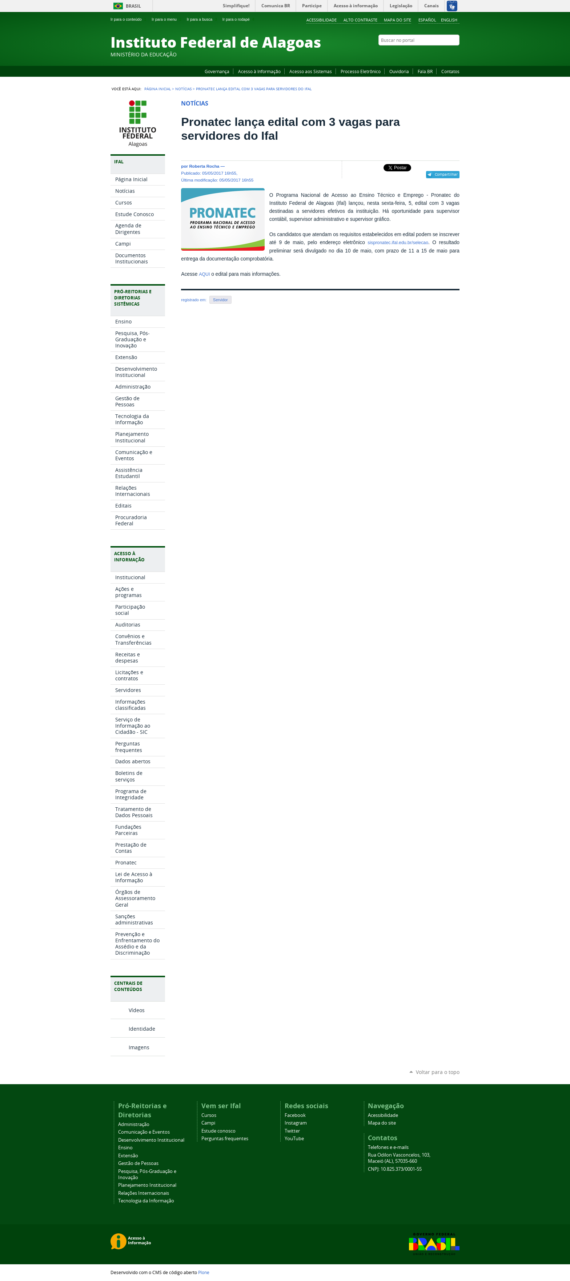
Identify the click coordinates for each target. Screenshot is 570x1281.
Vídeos (137, 1010)
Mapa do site (397, 20)
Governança (217, 71)
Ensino (125, 1148)
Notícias (183, 88)
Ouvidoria (399, 71)
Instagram (437, 54)
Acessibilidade (321, 20)
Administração (133, 1124)
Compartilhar (446, 174)
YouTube (428, 54)
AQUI (204, 274)
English (449, 20)
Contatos (450, 71)
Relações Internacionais (143, 1193)
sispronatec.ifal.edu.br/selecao (398, 242)
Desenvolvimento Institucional (151, 1140)
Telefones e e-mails (388, 1147)
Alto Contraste (360, 20)
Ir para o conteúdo (129, 19)
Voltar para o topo (437, 1072)
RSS (455, 54)
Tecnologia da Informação (146, 1201)
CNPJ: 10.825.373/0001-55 (395, 1169)
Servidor (220, 300)
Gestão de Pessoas (138, 1163)
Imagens (139, 1047)
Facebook (419, 54)
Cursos (208, 1115)
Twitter (446, 54)
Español (427, 20)
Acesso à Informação (259, 71)
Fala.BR (425, 71)
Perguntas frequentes (224, 1138)
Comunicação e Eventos (144, 1132)
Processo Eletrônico (361, 71)
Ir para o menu (167, 19)
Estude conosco (218, 1131)
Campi (208, 1123)
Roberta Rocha (204, 166)
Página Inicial (157, 88)
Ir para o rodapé (239, 19)
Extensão (128, 1156)
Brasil (133, 6)
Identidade (142, 1028)
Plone (203, 1272)
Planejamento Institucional (147, 1185)
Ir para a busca (202, 19)
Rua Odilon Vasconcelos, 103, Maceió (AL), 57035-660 (399, 1158)
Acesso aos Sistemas (310, 71)
